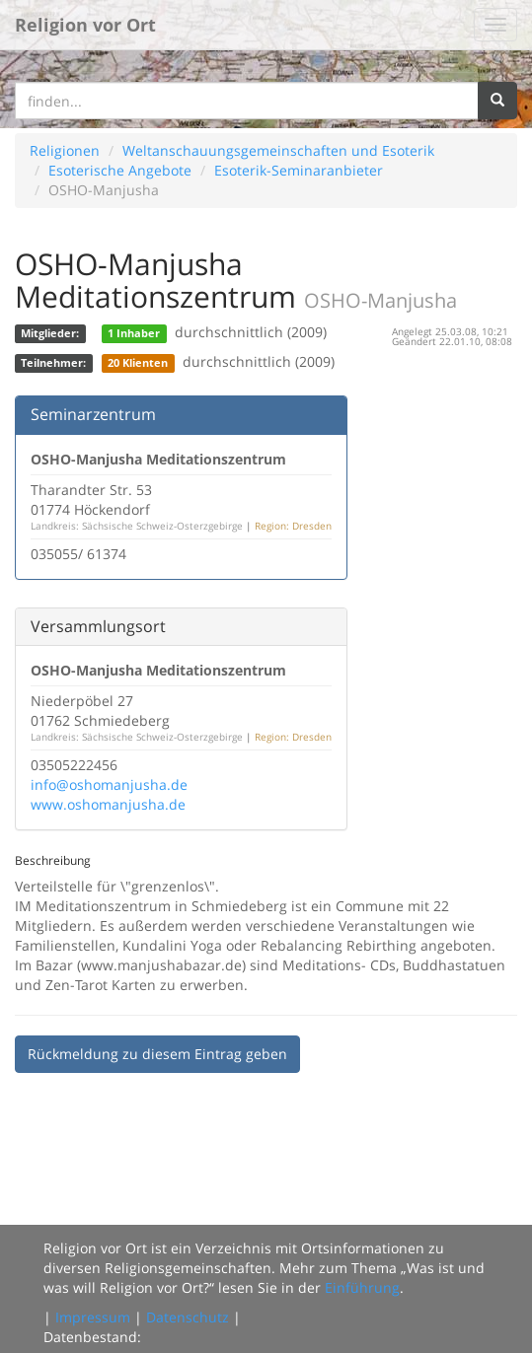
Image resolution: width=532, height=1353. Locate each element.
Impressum (92, 1317)
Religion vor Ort (85, 24)
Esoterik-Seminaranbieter (298, 170)
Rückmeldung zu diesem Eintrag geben (157, 1053)
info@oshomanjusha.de (109, 784)
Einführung (362, 1287)
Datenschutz (187, 1317)
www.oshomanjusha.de (108, 804)
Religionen (65, 150)
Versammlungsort (98, 626)
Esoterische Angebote (119, 170)
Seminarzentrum (93, 414)
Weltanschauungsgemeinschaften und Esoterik (278, 150)
